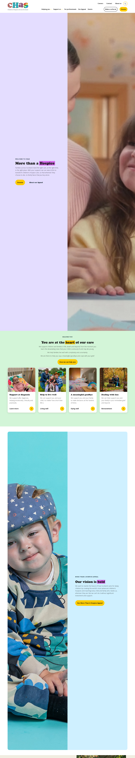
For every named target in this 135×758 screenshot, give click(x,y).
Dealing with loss (110, 395)
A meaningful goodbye (82, 395)
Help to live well (48, 395)
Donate (123, 9)
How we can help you (67, 362)
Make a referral (110, 9)
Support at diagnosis (19, 395)
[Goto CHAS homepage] (18, 6)
